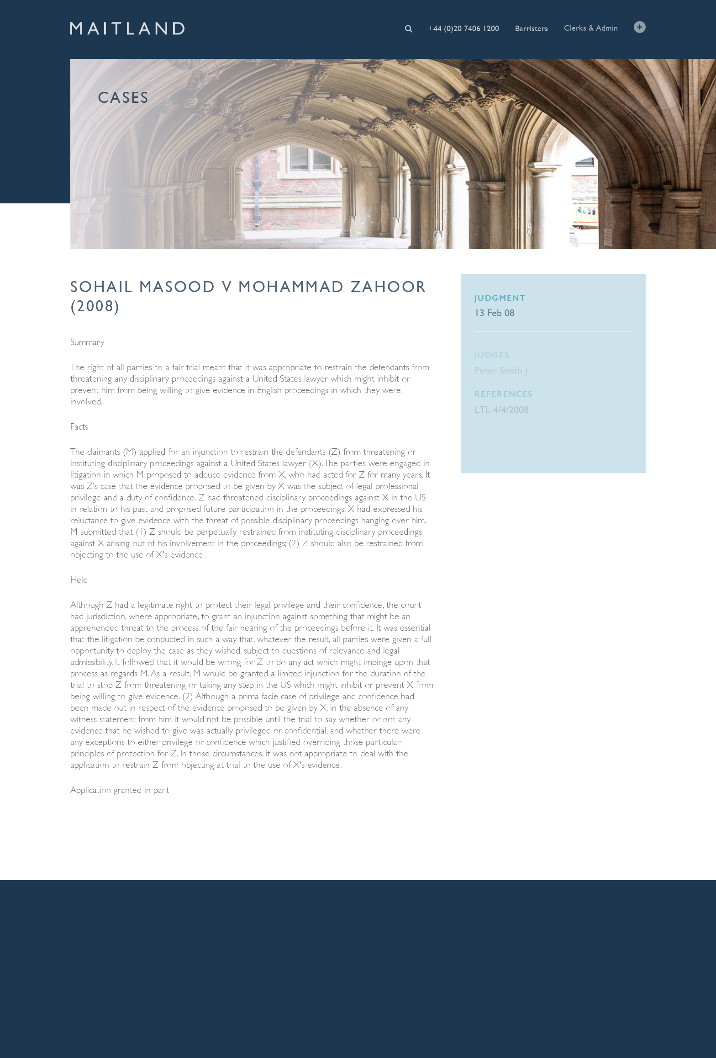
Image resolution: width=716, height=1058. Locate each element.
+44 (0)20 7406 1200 (463, 28)
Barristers (531, 27)
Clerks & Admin (591, 27)
